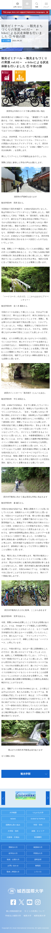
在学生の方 (13, 853)
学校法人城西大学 (13, 916)
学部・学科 (37, 825)
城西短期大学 (40, 916)
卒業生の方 (37, 853)
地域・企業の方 (13, 859)
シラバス (38, 872)
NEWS (13, 819)
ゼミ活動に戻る (8, 756)
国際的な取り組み (13, 825)
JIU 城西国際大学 (6, 4)
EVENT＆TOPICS (38, 819)
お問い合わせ (17, 7)
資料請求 (38, 859)
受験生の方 (13, 847)
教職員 (38, 866)
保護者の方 (37, 847)
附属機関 (38, 837)
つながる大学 (37, 813)
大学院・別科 (13, 831)
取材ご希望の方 (13, 872)
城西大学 (27, 916)
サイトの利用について (34, 911)
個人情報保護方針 (14, 911)
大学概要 (13, 813)
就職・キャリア (37, 831)
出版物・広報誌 (13, 837)
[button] (3, 798)
